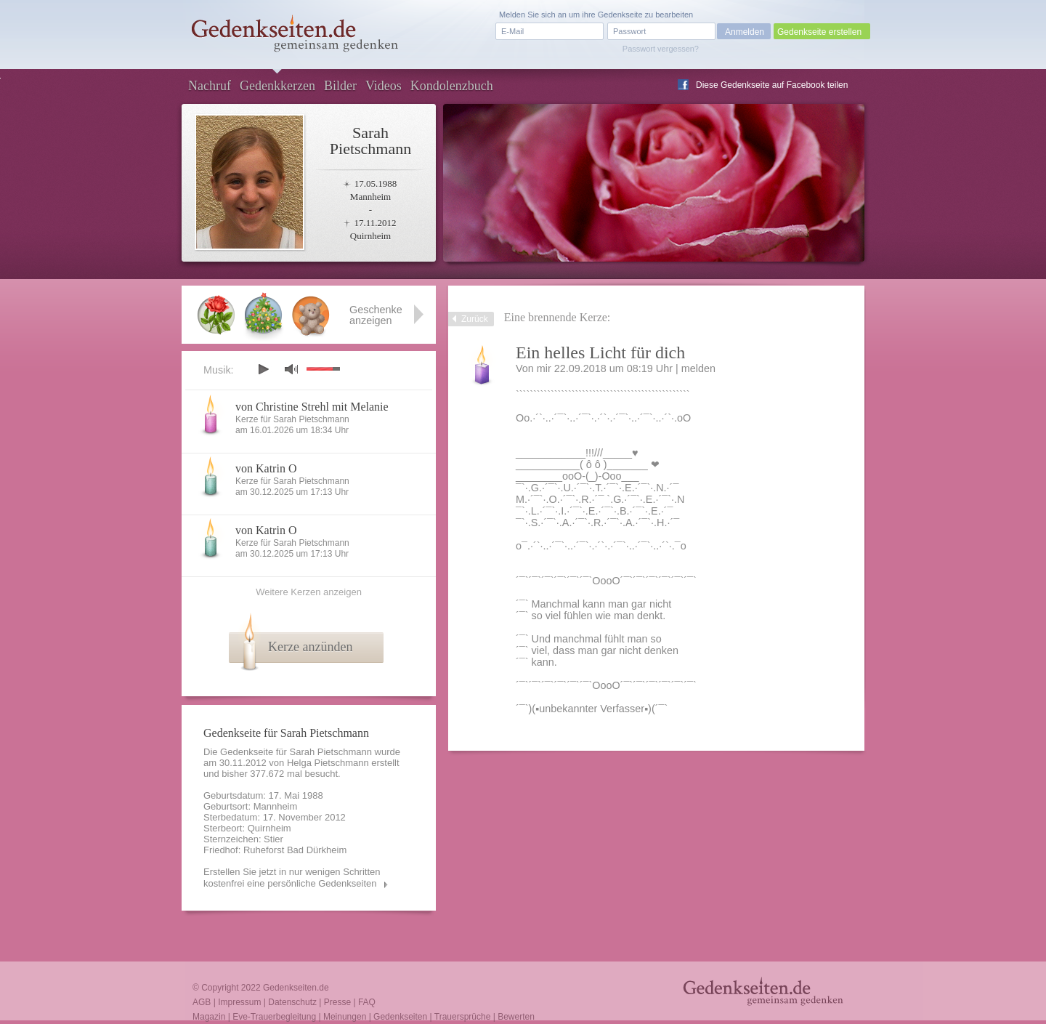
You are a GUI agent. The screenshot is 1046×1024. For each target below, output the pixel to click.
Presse (337, 1002)
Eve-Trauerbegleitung (274, 1017)
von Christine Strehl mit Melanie (312, 406)
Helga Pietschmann (328, 762)
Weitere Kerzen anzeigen (309, 591)
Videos (383, 85)
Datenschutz (292, 1002)
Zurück (474, 319)
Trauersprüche (462, 1017)
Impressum (239, 1002)
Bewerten (516, 1017)
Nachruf (209, 85)
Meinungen (344, 1017)
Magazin (208, 1017)
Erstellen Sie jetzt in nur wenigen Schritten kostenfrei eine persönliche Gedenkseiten (292, 877)
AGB (201, 1002)
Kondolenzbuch (451, 85)
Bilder (340, 85)
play (262, 369)
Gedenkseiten (400, 1017)
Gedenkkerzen (277, 85)
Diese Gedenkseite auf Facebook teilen (772, 85)
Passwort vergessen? (661, 48)
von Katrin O (265, 468)
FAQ (367, 1002)
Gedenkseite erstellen (819, 32)
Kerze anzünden (310, 647)
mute (291, 368)
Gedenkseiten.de (296, 988)
